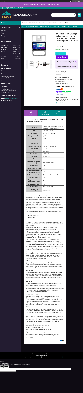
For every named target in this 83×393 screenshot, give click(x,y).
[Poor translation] (6, 366)
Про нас (3, 30)
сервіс (60, 22)
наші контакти (52, 22)
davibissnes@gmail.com (11, 98)
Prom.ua (50, 353)
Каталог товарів (33, 22)
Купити (61, 53)
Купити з (62, 57)
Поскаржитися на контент (48, 357)
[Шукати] (74, 15)
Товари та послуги (6, 27)
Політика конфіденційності (62, 357)
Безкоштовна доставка (63, 77)
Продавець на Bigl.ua (41, 355)
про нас (44, 22)
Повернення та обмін (7, 36)
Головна (24, 22)
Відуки (3, 33)
